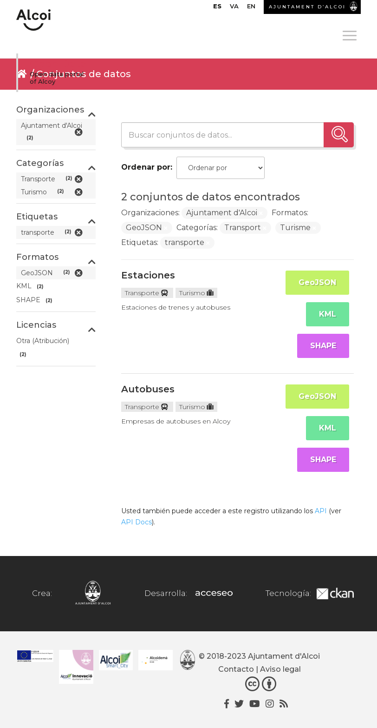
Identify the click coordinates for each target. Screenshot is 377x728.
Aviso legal (280, 669)
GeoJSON (317, 282)
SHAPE (323, 345)
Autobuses (148, 389)
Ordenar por (145, 167)
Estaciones (148, 275)
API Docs (136, 522)
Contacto (236, 669)
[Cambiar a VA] (234, 8)
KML (327, 314)
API (321, 511)
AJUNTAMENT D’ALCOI (307, 7)
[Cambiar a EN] (251, 8)
